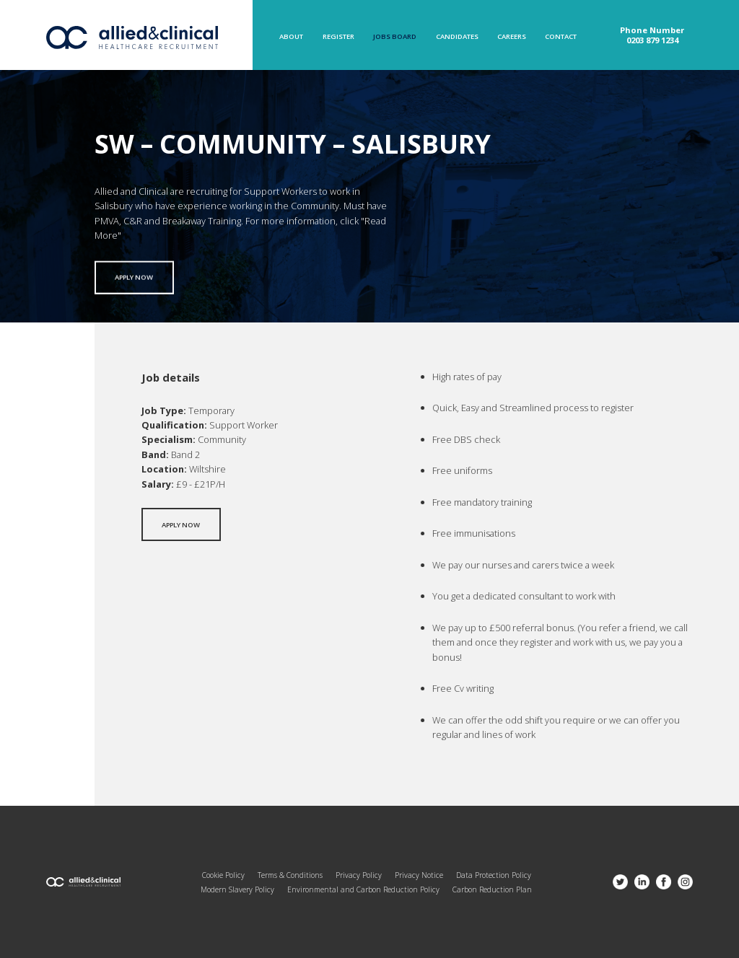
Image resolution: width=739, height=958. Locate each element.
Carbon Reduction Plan (492, 889)
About (291, 36)
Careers (511, 36)
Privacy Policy (359, 875)
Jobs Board (394, 36)
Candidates (457, 36)
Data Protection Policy (493, 875)
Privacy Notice (419, 875)
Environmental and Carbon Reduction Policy (363, 889)
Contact (561, 36)
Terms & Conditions (290, 875)
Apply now (134, 281)
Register (338, 36)
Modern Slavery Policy (237, 889)
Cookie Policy (223, 875)
